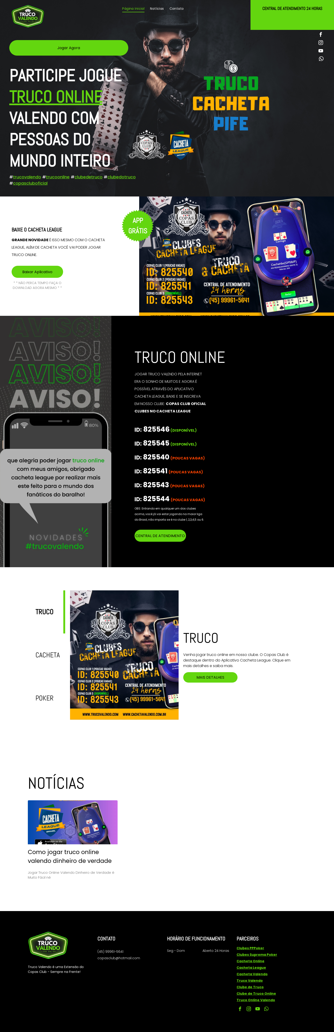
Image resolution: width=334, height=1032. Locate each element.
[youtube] (320, 51)
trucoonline (58, 177)
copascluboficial (30, 183)
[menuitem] (133, 8)
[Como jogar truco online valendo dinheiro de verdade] (73, 822)
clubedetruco (88, 177)
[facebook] (320, 35)
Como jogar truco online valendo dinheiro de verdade (70, 856)
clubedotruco (121, 177)
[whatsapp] (321, 59)
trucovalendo (27, 177)
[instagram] (320, 43)
